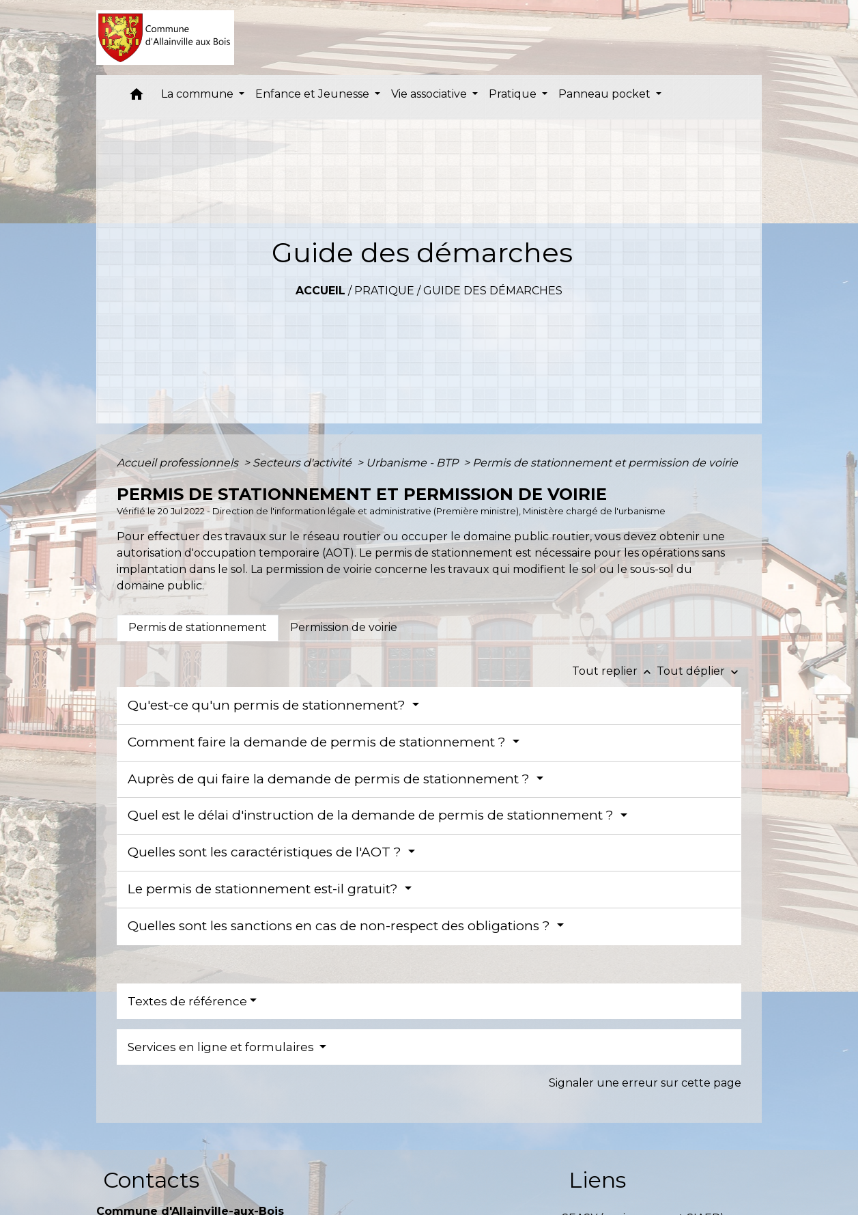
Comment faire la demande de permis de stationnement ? (318, 742)
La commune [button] (198, 93)
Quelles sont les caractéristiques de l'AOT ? (266, 852)
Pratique (384, 290)
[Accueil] (165, 37)
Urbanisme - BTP (413, 462)
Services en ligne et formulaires (222, 1047)
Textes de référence (187, 1001)
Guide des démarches (492, 290)
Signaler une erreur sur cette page (645, 1082)
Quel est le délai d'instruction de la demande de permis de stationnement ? (372, 815)
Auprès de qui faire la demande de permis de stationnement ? (330, 779)
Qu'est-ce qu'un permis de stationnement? (268, 705)
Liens (597, 1180)
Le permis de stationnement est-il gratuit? (264, 889)
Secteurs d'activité (303, 462)
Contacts (151, 1180)
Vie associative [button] (430, 93)
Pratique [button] (514, 93)
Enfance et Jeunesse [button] (313, 93)
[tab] (197, 628)
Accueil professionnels (179, 462)
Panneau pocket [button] (605, 93)
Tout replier (614, 671)
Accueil (320, 290)
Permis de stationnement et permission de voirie (605, 462)
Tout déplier (699, 671)
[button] (136, 97)
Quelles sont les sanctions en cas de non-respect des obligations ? (341, 926)
